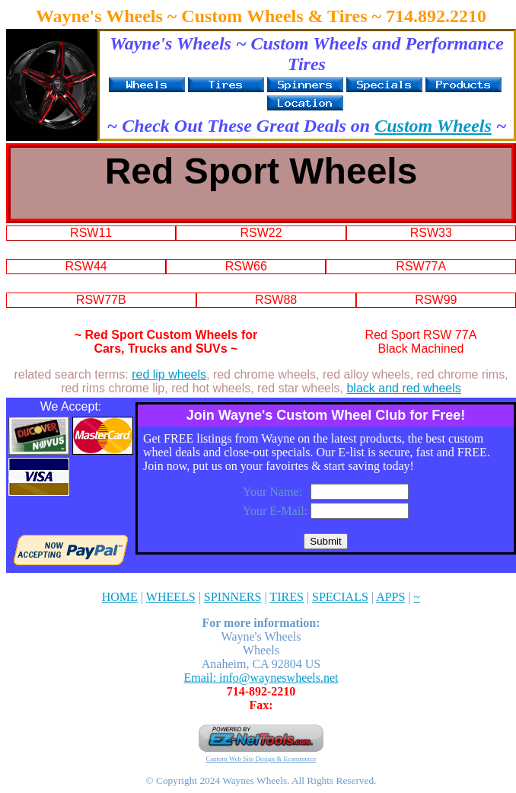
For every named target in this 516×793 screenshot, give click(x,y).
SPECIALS (340, 596)
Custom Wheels (433, 126)
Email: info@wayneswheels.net (260, 677)
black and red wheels (403, 388)
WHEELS (171, 596)
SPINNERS (233, 596)
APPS (390, 596)
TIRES (286, 596)
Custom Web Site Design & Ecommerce (261, 759)
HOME (120, 596)
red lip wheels (169, 374)
